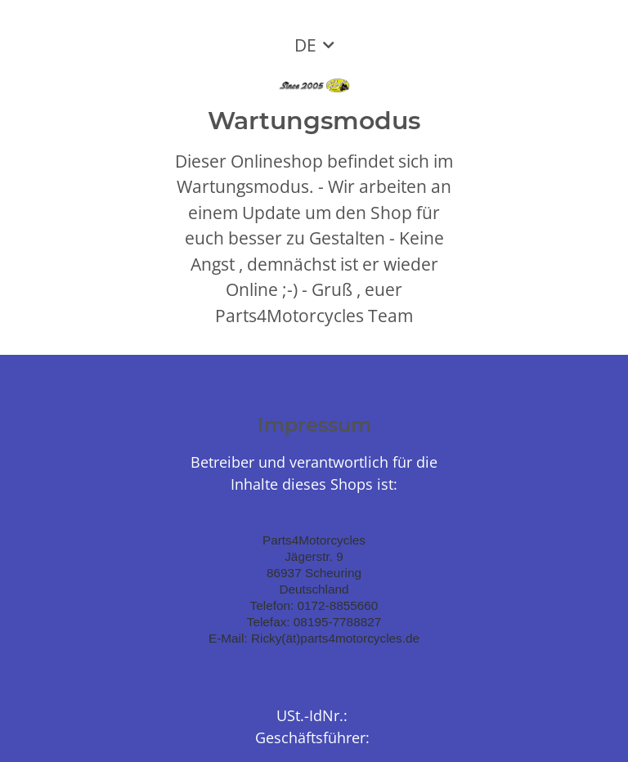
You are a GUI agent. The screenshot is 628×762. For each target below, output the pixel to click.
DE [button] (305, 45)
